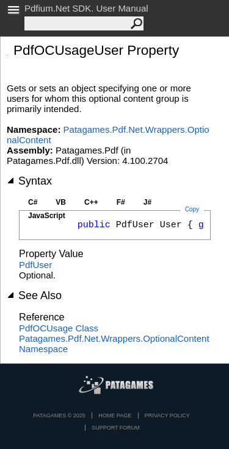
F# (121, 202)
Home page (114, 415)
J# (147, 202)
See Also (34, 295)
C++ (91, 202)
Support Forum (116, 428)
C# (32, 202)
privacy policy (167, 415)
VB (61, 202)
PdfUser (35, 265)
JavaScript (46, 215)
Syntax (29, 181)
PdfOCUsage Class (58, 328)
